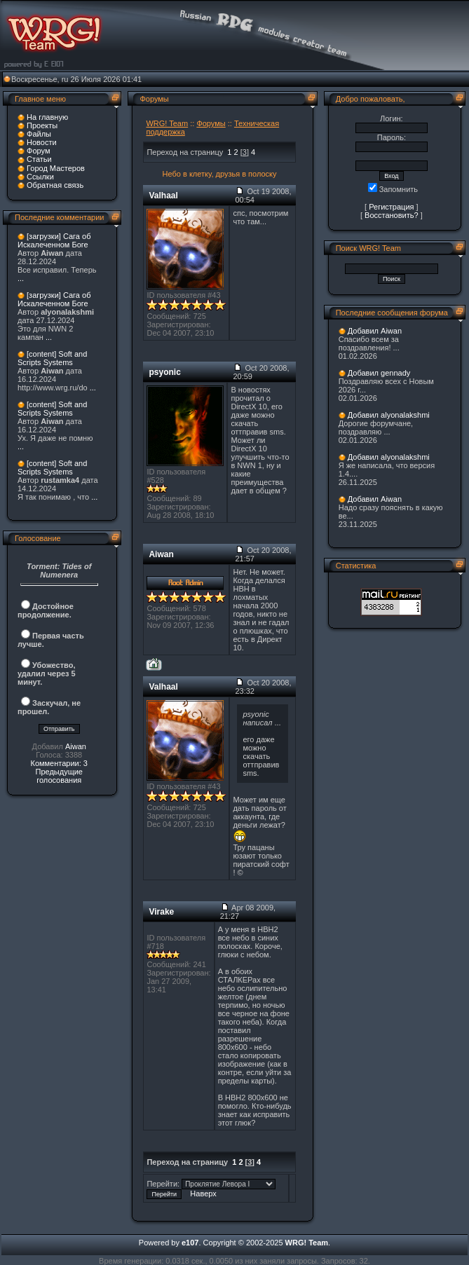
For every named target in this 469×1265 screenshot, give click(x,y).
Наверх (203, 1193)
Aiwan (75, 746)
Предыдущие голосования (58, 775)
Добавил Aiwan (375, 331)
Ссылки (40, 176)
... (21, 278)
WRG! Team (167, 123)
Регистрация (391, 207)
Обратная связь (55, 185)
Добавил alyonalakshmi (389, 415)
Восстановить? (392, 215)
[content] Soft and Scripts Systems (52, 358)
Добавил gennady (379, 373)
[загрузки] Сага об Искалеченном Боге (54, 240)
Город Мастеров (56, 168)
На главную (47, 117)
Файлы (39, 134)
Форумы (210, 123)
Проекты (42, 125)
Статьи (39, 159)
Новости (42, 142)
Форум (38, 150)
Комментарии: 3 (59, 763)
